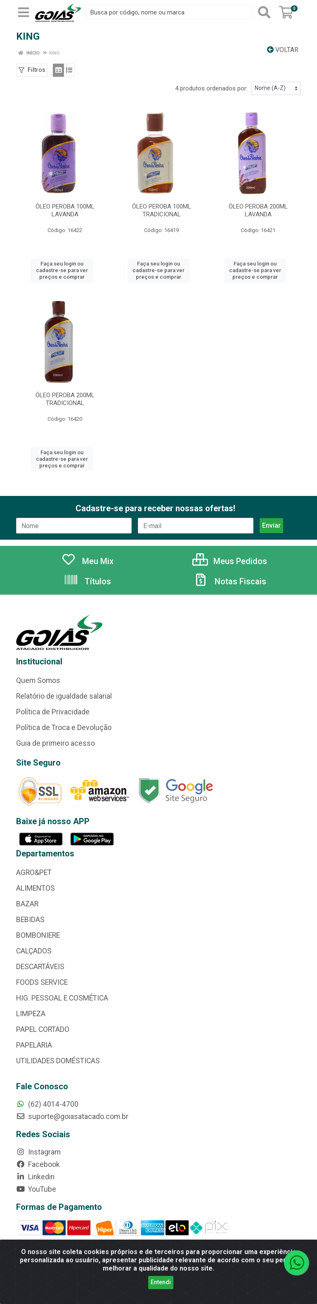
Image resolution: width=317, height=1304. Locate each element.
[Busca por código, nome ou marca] (169, 12)
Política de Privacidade (53, 712)
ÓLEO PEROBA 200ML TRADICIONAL (65, 399)
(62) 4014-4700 (47, 1104)
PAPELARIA (34, 1045)
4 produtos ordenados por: (211, 88)
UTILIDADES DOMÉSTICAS (58, 1061)
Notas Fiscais (230, 581)
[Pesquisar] (264, 12)
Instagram (38, 1152)
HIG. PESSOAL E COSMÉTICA (62, 998)
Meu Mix (87, 561)
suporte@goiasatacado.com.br (72, 1116)
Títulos (87, 581)
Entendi (161, 1282)
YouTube (36, 1189)
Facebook (38, 1164)
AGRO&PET (34, 872)
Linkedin (35, 1177)
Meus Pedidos (229, 561)
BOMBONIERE (38, 935)
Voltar (282, 50)
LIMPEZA (30, 1014)
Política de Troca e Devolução (63, 727)
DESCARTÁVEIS (40, 967)
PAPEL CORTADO (42, 1029)
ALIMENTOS (35, 888)
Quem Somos (38, 680)
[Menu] (23, 12)
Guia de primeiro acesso (55, 743)
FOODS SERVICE (42, 982)
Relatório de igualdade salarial (64, 696)
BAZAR (27, 904)
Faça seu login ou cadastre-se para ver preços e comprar (62, 270)
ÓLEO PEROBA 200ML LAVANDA (258, 210)
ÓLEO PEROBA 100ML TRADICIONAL (161, 210)
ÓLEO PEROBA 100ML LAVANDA (65, 210)
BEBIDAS (30, 919)
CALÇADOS (34, 951)
